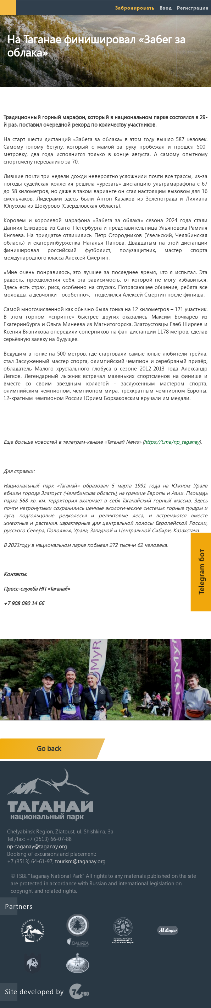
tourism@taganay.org (80, 861)
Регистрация (193, 8)
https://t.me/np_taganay (171, 441)
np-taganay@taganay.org (37, 846)
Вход (166, 8)
